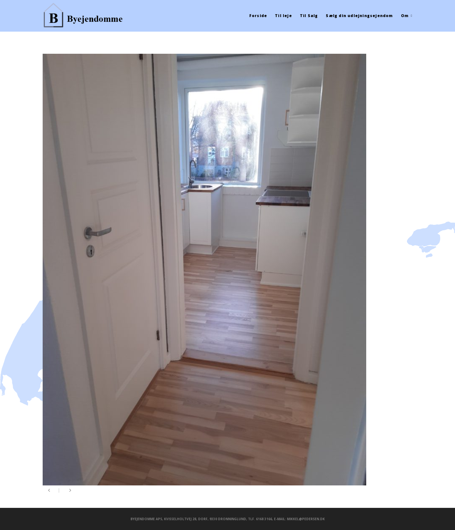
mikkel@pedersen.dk (306, 519)
